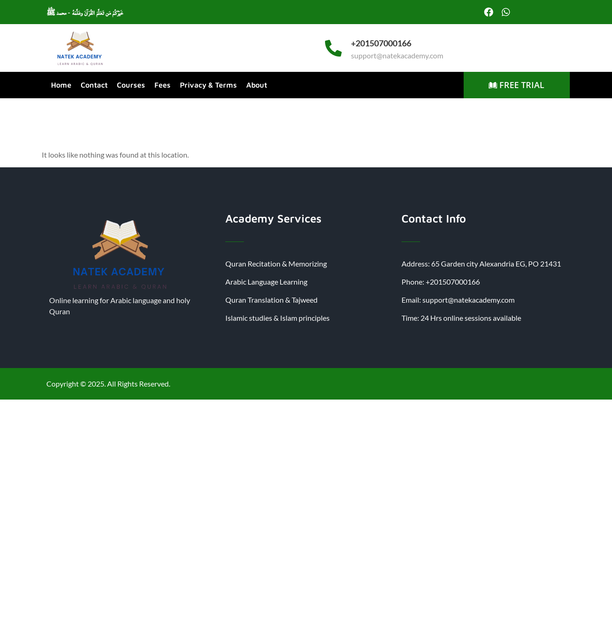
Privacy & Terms (208, 85)
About (256, 85)
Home (61, 85)
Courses (131, 85)
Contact (94, 85)
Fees (162, 85)
